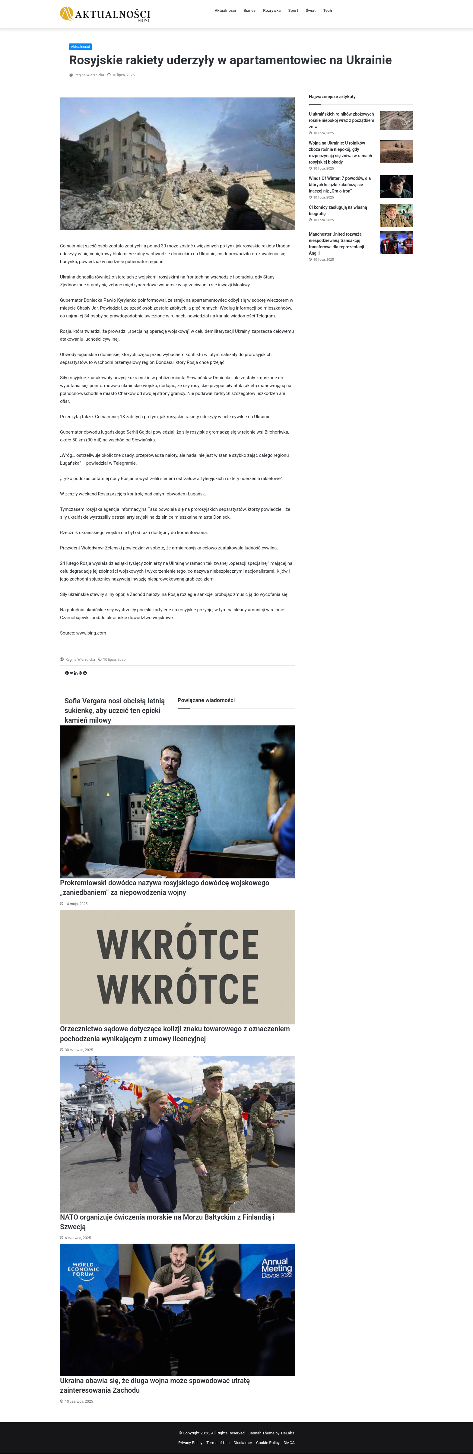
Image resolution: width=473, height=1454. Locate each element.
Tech (328, 10)
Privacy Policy (190, 1442)
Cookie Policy (268, 1442)
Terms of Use (218, 1442)
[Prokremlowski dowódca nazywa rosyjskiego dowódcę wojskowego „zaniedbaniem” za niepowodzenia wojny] (177, 796)
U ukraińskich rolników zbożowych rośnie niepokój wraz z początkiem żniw (341, 120)
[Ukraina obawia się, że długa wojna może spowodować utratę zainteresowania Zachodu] (177, 1310)
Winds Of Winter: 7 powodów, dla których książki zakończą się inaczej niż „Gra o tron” (340, 184)
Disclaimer (242, 1442)
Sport (293, 10)
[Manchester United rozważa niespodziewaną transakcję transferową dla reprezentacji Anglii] (396, 242)
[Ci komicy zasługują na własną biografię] (396, 215)
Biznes (248, 10)
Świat (311, 10)
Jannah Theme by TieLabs (271, 1433)
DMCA (289, 1442)
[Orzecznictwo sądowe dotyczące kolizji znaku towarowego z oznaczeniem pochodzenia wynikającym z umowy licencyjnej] (177, 967)
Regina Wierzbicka (89, 75)
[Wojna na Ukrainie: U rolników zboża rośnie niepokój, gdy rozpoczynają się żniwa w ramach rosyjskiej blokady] (396, 151)
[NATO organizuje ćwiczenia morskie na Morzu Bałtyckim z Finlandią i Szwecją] (177, 1134)
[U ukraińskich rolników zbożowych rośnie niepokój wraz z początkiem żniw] (396, 120)
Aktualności (223, 10)
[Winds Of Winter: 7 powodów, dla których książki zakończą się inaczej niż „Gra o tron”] (396, 186)
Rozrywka (271, 10)
